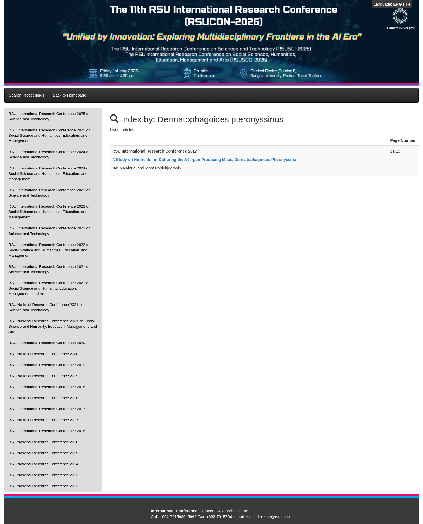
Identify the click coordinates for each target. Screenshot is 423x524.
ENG (397, 4)
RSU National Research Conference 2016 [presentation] (43, 442)
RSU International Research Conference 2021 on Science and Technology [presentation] (49, 269)
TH (407, 4)
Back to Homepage (69, 95)
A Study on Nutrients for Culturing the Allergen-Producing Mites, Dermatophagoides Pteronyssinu (204, 159)
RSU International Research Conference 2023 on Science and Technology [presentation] (49, 192)
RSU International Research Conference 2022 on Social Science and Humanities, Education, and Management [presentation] (49, 250)
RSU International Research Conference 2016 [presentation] (46, 431)
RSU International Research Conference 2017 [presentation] (46, 409)
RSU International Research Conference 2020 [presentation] (46, 343)
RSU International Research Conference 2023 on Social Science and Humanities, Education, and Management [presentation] (49, 211)
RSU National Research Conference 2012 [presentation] (43, 486)
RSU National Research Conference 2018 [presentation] (43, 398)
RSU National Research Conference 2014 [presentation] (43, 464)
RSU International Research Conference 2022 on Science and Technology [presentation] (49, 231)
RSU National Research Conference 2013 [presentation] (43, 475)
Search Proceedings (26, 95)
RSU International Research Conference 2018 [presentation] (46, 387)
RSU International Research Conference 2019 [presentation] (46, 365)
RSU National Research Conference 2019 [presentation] (43, 376)
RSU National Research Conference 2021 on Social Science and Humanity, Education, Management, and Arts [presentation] (52, 326)
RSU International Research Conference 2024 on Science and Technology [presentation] (49, 154)
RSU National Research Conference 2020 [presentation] (43, 354)
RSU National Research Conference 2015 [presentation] (43, 453)
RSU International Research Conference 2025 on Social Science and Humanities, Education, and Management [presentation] (49, 135)
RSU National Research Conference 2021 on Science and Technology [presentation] (45, 307)
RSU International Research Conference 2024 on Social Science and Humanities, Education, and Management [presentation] (49, 173)
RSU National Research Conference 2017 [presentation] (43, 420)
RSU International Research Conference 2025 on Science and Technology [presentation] (49, 116)
